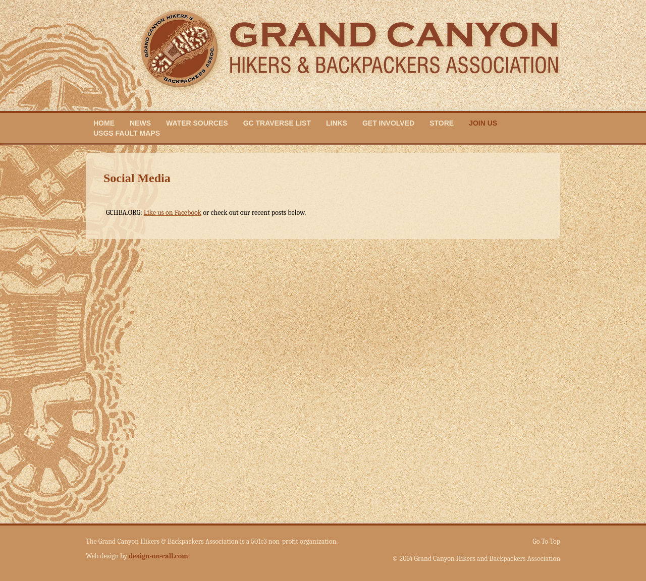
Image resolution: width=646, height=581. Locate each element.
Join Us (483, 123)
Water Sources (197, 123)
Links (336, 123)
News (140, 123)
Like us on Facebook (172, 212)
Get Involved (388, 123)
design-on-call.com (158, 556)
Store (441, 123)
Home (104, 123)
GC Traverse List (277, 123)
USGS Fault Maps (126, 133)
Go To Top (546, 541)
